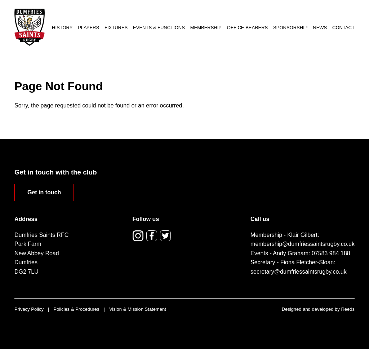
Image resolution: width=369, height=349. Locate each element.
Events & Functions (159, 27)
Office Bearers (247, 27)
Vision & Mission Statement (137, 309)
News (320, 27)
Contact (343, 27)
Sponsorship (290, 27)
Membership (206, 27)
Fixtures (116, 27)
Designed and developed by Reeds (318, 309)
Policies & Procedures (76, 309)
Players (88, 27)
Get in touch (44, 192)
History (62, 27)
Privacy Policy (29, 309)
